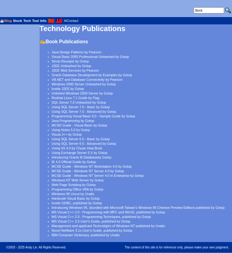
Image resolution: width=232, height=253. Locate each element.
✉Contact (71, 21)
